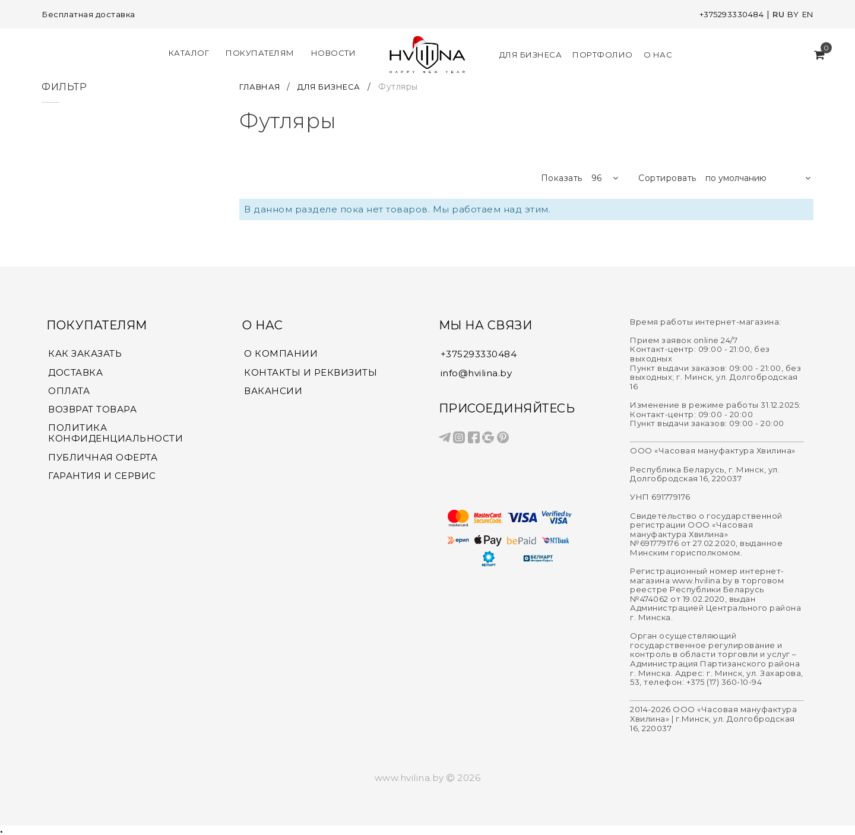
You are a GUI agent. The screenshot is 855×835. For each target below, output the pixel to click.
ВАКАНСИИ (273, 390)
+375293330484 (726, 14)
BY (791, 14)
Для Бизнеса (528, 53)
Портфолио (601, 53)
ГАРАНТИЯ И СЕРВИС (102, 476)
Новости (335, 52)
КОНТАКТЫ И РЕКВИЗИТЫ (310, 371)
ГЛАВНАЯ (263, 84)
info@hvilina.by (476, 370)
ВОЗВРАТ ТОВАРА (92, 409)
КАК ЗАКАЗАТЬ (85, 352)
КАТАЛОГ (190, 52)
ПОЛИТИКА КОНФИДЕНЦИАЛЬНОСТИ (115, 433)
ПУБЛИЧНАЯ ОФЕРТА (102, 457)
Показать (561, 176)
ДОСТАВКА (75, 371)
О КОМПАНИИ (281, 352)
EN (806, 14)
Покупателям (261, 52)
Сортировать (667, 176)
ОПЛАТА (69, 390)
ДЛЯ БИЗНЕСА (337, 84)
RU (776, 14)
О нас (656, 53)
